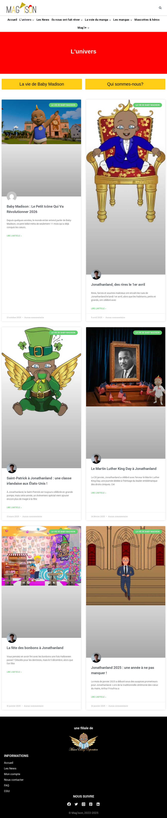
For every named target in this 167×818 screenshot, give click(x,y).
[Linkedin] (98, 804)
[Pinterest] (90, 804)
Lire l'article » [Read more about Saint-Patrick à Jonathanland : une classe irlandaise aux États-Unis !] (14, 507)
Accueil (12, 19)
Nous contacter (14, 779)
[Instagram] (83, 804)
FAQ (6, 785)
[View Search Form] (160, 8)
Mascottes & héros (146, 19)
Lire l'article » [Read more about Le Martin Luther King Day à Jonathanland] (98, 493)
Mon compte (12, 774)
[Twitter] (76, 804)
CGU (7, 791)
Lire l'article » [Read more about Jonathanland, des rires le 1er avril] (98, 308)
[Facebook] (69, 804)
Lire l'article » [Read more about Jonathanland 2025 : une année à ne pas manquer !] (98, 697)
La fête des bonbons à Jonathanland (35, 648)
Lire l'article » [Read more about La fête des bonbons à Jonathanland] (14, 672)
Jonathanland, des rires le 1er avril (118, 285)
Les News (43, 19)
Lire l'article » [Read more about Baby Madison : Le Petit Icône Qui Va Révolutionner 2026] (14, 236)
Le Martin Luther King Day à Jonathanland (123, 469)
